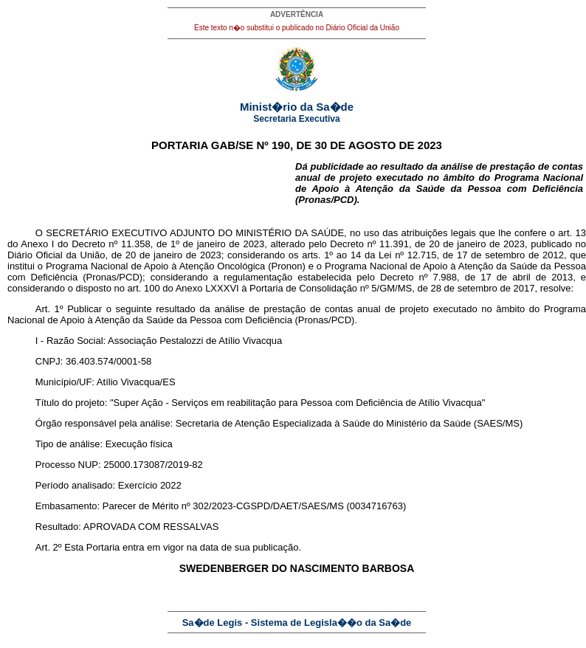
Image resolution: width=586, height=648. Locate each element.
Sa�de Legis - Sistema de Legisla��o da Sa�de (297, 622)
